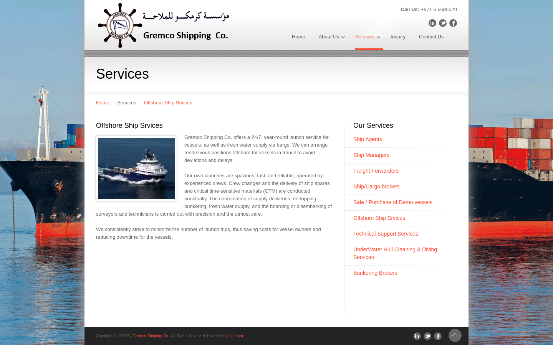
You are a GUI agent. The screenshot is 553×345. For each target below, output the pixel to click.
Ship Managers (371, 155)
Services (367, 38)
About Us (332, 38)
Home (298, 37)
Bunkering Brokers (375, 273)
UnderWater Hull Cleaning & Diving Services (395, 253)
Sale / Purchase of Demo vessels (392, 202)
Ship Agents (367, 139)
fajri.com (235, 336)
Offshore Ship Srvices (168, 103)
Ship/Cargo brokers (376, 186)
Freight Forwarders (376, 171)
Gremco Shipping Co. (150, 336)
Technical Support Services (385, 234)
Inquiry (398, 37)
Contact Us (431, 37)
